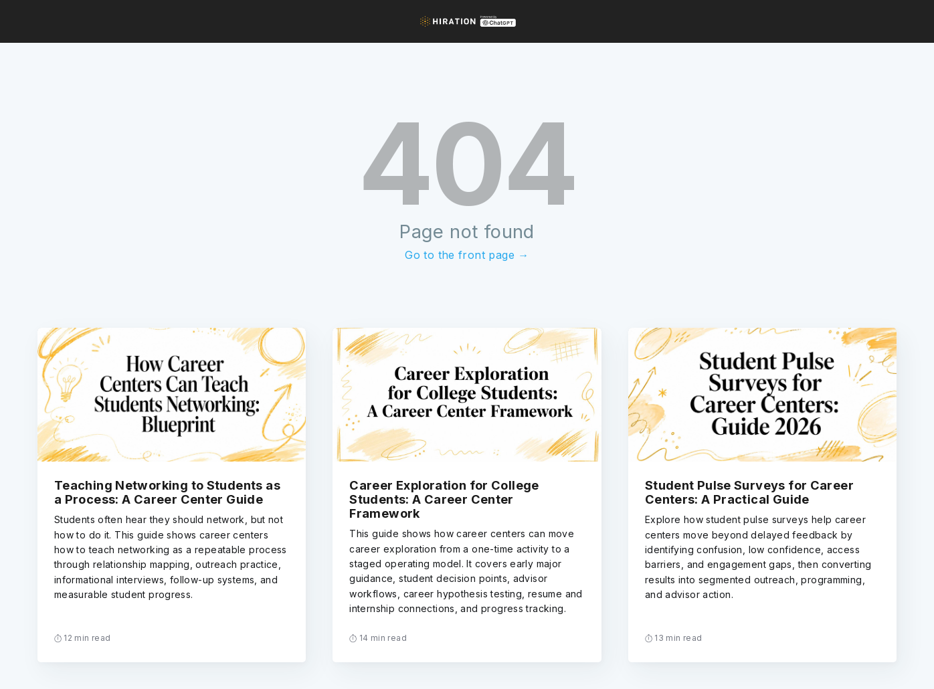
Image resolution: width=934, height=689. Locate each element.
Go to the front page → (467, 255)
